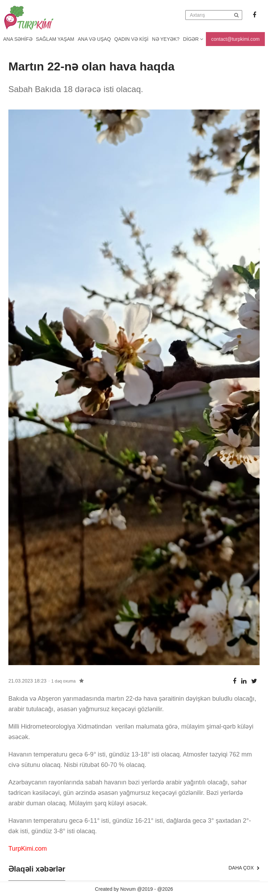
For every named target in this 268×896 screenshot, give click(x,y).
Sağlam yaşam (55, 39)
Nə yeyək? (166, 39)
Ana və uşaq (94, 39)
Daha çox (244, 868)
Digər (193, 39)
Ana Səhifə (17, 39)
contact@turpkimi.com (235, 39)
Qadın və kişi (131, 39)
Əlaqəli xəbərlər (36, 869)
